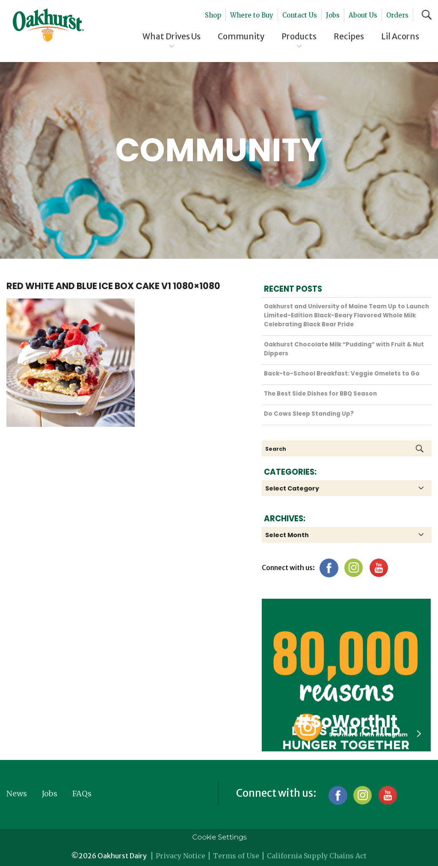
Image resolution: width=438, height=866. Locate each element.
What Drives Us (171, 36)
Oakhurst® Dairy (48, 25)
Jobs (333, 15)
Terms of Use (236, 856)
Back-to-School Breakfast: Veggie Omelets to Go (342, 373)
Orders (397, 15)
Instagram (353, 567)
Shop (213, 15)
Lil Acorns (400, 36)
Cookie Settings (219, 837)
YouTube (378, 567)
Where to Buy (251, 15)
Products (299, 36)
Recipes (349, 36)
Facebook (328, 567)
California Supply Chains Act (317, 856)
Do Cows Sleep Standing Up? (309, 414)
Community (241, 36)
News (16, 793)
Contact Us (299, 15)
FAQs (82, 793)
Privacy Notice (180, 856)
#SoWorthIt (346, 721)
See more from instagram (375, 734)
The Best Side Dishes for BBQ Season (320, 394)
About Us (363, 15)
